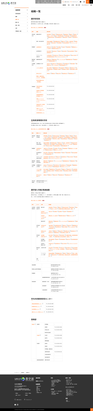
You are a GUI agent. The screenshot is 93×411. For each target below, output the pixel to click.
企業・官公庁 (17, 395)
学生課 (38, 335)
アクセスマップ (28, 399)
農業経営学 (55, 59)
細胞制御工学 (55, 67)
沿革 (16, 28)
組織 (16, 16)
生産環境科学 (38, 47)
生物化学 (48, 63)
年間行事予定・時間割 (55, 381)
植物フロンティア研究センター (37, 312)
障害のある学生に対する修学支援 (71, 392)
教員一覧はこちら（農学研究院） (37, 27)
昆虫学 (56, 35)
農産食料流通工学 (56, 48)
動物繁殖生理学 (57, 41)
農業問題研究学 (69, 59)
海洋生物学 (54, 42)
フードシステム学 (61, 59)
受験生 (16, 393)
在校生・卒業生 (28, 393)
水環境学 (54, 47)
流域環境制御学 (49, 154)
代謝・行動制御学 (70, 41)
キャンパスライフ (85, 5)
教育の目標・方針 (69, 379)
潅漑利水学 (49, 47)
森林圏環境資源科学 (51, 56)
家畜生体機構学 (50, 41)
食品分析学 (59, 73)
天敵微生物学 (61, 35)
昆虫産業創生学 (59, 37)
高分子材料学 (74, 55)
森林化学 (61, 55)
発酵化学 (67, 67)
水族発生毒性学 (57, 145)
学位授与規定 (53, 394)
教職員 (26, 395)
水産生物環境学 (66, 42)
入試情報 (52, 383)
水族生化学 (54, 63)
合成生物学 (62, 67)
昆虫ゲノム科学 (50, 35)
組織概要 (64, 5)
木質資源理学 (49, 55)
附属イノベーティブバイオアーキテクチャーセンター (40, 100)
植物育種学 (49, 34)
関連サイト (68, 401)
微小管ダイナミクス (64, 166)
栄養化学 (48, 73)
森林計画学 (49, 51)
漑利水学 (50, 211)
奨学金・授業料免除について (71, 391)
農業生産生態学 (51, 37)
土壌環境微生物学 (58, 225)
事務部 (33, 324)
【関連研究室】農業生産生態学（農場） (65, 208)
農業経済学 (49, 59)
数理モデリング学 (57, 149)
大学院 (72, 5)
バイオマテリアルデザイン (61, 56)
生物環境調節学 (49, 138)
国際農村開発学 (52, 61)
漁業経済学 (73, 161)
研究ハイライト (39, 381)
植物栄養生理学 (63, 65)
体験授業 (52, 384)
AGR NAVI (53, 386)
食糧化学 (53, 73)
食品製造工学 (64, 73)
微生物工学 (73, 67)
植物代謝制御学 (58, 152)
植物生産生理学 (60, 34)
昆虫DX (70, 37)
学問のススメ (53, 385)
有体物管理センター (35, 309)
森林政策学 (64, 51)
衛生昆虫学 (65, 37)
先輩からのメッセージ (69, 395)
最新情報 (38, 378)
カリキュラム (68, 389)
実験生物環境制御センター (37, 303)
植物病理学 (66, 34)
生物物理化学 (66, 63)
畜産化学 (63, 41)
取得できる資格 (68, 390)
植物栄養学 (73, 63)
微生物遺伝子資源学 (68, 170)
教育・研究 (78, 5)
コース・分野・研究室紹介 (55, 379)
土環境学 (59, 47)
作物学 (54, 34)
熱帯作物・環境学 (56, 138)
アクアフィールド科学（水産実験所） (58, 249)
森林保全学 (55, 51)
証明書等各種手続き (69, 394)
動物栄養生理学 (64, 145)
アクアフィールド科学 (68, 144)
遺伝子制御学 (49, 67)
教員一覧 (17, 22)
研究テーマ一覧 (68, 380)
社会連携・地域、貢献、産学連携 (71, 384)
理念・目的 (17, 25)
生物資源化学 (67, 55)
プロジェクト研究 (69, 383)
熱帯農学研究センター (36, 306)
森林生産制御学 (71, 51)
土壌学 (63, 47)
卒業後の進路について (69, 393)
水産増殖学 (60, 42)
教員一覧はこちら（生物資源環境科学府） (39, 129)
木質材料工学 (55, 55)
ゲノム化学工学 (55, 65)
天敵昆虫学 (67, 35)
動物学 (75, 34)
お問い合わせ (17, 399)
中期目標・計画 (18, 31)
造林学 (59, 51)
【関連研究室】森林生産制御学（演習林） (62, 236)
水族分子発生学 (50, 145)
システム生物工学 (39, 67)
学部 (69, 5)
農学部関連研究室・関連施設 (56, 380)
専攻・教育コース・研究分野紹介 (56, 391)
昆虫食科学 (47, 140)
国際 (91, 5)
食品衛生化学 (71, 73)
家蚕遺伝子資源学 (57, 69)
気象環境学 (69, 47)
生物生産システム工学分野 (43, 217)
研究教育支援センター (40, 112)
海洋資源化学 (60, 63)
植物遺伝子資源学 (66, 69)
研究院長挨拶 (17, 13)
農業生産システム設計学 (53, 215)
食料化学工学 (38, 73)
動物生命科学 (54, 254)
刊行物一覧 (68, 381)
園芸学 (71, 34)
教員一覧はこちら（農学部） (36, 200)
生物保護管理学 (68, 137)
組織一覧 (17, 19)
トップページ (16, 372)
